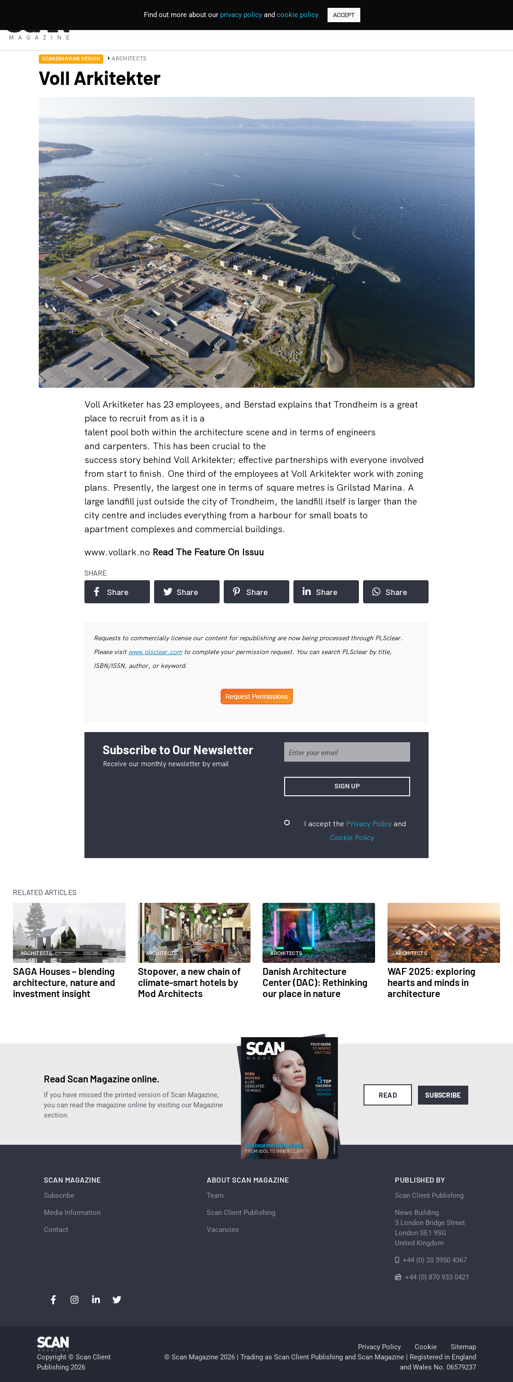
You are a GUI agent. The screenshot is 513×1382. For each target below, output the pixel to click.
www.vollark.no (118, 552)
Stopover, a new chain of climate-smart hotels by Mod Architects (189, 982)
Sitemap (463, 1347)
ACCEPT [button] (344, 15)
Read (388, 1095)
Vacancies (223, 1230)
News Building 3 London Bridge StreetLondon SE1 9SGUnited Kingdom (430, 1227)
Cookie (426, 1347)
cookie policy (297, 15)
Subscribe (443, 1095)
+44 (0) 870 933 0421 (437, 1277)
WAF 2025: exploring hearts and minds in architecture (432, 982)
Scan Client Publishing (241, 1212)
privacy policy (241, 15)
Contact (56, 1230)
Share (111, 592)
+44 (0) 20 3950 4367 (435, 1260)
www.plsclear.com (155, 652)
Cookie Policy (352, 837)
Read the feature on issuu (208, 552)
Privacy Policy (369, 823)
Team (215, 1195)
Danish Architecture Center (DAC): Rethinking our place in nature (315, 982)
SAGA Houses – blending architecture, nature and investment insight (64, 982)
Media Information (72, 1212)
